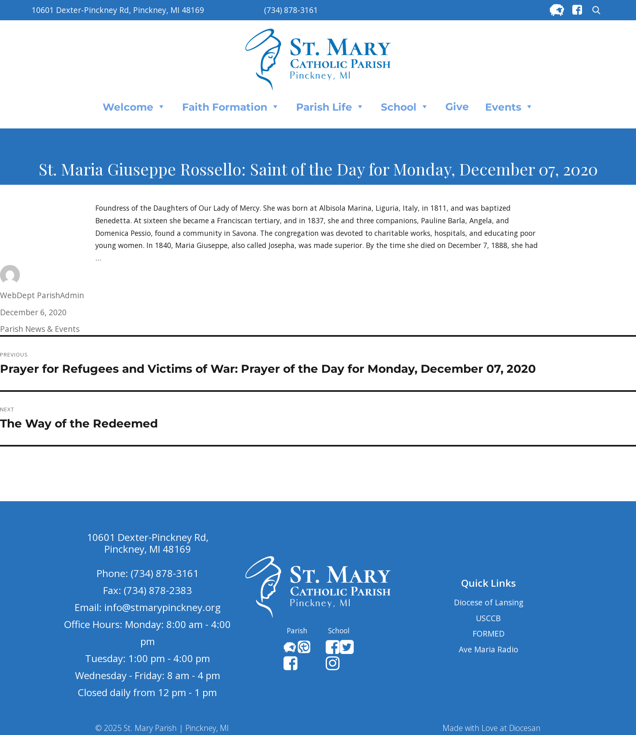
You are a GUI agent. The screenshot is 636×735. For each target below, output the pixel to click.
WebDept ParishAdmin (42, 295)
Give (457, 106)
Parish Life (330, 106)
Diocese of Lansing (488, 602)
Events (509, 106)
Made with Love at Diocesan (492, 727)
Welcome (134, 106)
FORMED (489, 633)
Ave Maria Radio (488, 649)
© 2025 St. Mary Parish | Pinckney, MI (162, 727)
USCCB (488, 618)
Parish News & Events (40, 328)
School (405, 106)
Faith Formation (231, 106)
